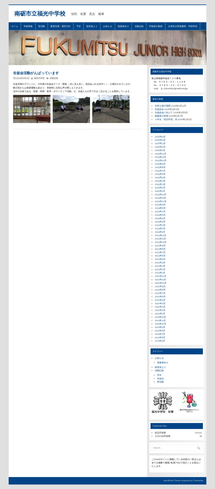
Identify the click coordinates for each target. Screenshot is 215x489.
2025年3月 (160, 184)
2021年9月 (160, 327)
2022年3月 (160, 306)
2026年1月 (160, 150)
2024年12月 (160, 194)
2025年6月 (160, 174)
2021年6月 (160, 337)
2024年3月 (160, 225)
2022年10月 (160, 283)
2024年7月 (160, 211)
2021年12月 (160, 317)
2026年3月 (160, 143)
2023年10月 (160, 242)
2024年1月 (160, 232)
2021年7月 (160, 334)
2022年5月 (160, 300)
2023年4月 (160, 262)
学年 (159, 375)
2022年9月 (160, 286)
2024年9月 (160, 204)
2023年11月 (160, 238)
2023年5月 (160, 259)
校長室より (91, 26)
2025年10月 (160, 160)
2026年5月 (160, 136)
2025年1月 (160, 191)
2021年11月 (160, 320)
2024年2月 (160, 228)
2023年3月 (160, 266)
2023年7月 (160, 252)
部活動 (41, 26)
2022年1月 (160, 313)
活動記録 (139, 26)
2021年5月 (160, 340)
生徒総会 (159, 109)
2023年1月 (160, 272)
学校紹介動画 (155, 26)
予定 (78, 26)
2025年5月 (160, 177)
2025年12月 (160, 153)
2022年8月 (160, 289)
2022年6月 (160, 296)
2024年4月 (160, 221)
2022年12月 (160, 276)
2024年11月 (160, 198)
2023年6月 (160, 255)
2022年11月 (160, 279)
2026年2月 (160, 147)
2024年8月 (160, 208)
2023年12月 (160, 235)
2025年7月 (160, 170)
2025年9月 (160, 164)
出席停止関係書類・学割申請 (182, 26)
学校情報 (28, 26)
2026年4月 (160, 140)
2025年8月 (160, 167)
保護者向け (123, 26)
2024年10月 (160, 201)
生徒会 (160, 378)
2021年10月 (160, 323)
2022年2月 (160, 310)
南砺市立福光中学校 (39, 13)
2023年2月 (160, 269)
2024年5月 (160, 218)
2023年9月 (160, 245)
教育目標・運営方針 (60, 26)
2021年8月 (160, 330)
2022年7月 (160, 293)
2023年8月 (160, 249)
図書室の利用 (161, 116)
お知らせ (107, 26)
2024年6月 (160, 215)
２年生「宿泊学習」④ (166, 119)
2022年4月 (160, 303)
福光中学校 (39, 78)
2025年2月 (160, 187)
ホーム (14, 26)
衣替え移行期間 (163, 105)
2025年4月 (160, 181)
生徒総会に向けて (164, 112)
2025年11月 (160, 157)
